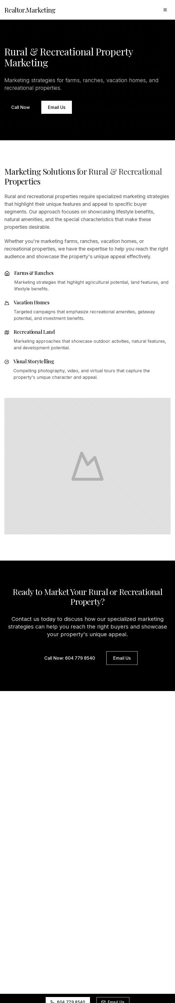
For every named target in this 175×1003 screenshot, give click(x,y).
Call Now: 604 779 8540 (69, 659)
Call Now (20, 107)
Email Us (56, 107)
